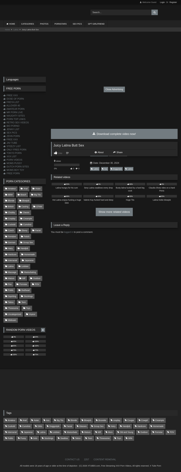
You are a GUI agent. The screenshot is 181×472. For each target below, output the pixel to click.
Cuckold (11, 224)
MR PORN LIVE (13, 112)
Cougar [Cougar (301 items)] (130, 420)
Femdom (12, 236)
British (11, 206)
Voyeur (32, 314)
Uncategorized (14, 314)
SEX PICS (77, 24)
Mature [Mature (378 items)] (87, 432)
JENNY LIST (11, 129)
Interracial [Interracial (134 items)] (12, 432)
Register (173, 2)
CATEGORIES (27, 24)
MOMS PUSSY (12, 163)
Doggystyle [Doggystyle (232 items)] (54, 426)
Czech (11, 230)
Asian (37, 188)
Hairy (10, 248)
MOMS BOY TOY (13, 170)
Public (11, 290)
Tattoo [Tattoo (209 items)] (78, 438)
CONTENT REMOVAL (105, 459)
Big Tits (37, 195)
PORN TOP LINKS (14, 119)
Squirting (12, 296)
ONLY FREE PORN (14, 149)
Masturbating (30, 272)
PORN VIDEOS (12, 160)
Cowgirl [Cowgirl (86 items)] (144, 420)
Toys (28, 308)
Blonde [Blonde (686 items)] (74, 420)
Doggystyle (116, 169)
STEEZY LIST (12, 146)
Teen (23, 302)
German (11, 242)
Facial (38, 230)
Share (118, 152)
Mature (11, 278)
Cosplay (11, 218)
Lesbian (24, 266)
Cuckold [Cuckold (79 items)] (11, 426)
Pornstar (23, 284)
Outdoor (36, 278)
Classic (26, 212)
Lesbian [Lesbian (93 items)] (56, 432)
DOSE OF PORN (13, 99)
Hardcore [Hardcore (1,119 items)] (141, 426)
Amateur (12, 188)
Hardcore (12, 254)
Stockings (28, 296)
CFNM (39, 206)
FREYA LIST (11, 102)
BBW (10, 195)
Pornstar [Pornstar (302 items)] (158, 432)
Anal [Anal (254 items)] (24, 420)
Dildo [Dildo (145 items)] (40, 426)
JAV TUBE (10, 143)
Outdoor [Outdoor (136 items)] (144, 432)
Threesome (13, 308)
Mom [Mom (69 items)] (110, 432)
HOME (12, 24)
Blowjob (25, 200)
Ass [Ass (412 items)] (47, 420)
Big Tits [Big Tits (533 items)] (60, 420)
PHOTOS (44, 24)
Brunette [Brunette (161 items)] (102, 420)
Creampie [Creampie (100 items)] (159, 420)
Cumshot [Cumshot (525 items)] (26, 426)
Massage (12, 272)
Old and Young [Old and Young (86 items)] (126, 432)
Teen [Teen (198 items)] (90, 438)
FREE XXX (10, 95)
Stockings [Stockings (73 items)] (48, 438)
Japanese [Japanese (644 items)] (28, 432)
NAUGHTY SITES (14, 116)
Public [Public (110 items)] (10, 438)
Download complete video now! (114, 133)
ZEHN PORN (11, 136)
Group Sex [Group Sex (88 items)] (99, 426)
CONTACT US (72, 459)
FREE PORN (11, 173)
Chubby (11, 212)
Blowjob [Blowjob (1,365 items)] (87, 420)
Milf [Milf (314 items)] (99, 432)
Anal (25, 188)
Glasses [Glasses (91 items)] (83, 426)
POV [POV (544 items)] (172, 432)
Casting (24, 206)
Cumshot (27, 224)
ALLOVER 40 (11, 105)
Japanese (29, 260)
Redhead (25, 290)
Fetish (26, 236)
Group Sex (28, 242)
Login (162, 2)
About (99, 152)
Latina (15, 30)
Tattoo (11, 302)
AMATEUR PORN (13, 109)
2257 (86, 459)
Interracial (12, 260)
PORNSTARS (60, 24)
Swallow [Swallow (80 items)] (64, 438)
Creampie (27, 218)
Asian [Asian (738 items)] (36, 420)
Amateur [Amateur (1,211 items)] (11, 420)
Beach (23, 195)
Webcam (12, 320)
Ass (104, 169)
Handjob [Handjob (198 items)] (126, 426)
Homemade (29, 254)
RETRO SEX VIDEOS (16, 122)
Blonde (11, 200)
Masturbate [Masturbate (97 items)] (72, 432)
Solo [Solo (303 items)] (35, 438)
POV (37, 284)
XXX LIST (10, 156)
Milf (23, 278)
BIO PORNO (11, 126)
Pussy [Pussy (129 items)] (23, 438)
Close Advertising (114, 89)
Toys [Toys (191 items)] (119, 438)
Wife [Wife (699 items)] (130, 438)
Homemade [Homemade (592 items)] (158, 426)
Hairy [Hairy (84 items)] (113, 426)
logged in (68, 232)
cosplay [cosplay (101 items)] (116, 420)
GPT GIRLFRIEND (96, 24)
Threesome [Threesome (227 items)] (104, 438)
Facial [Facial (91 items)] (69, 426)
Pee (10, 284)
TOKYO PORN (12, 153)
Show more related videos (114, 211)
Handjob (24, 248)
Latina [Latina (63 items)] (42, 432)
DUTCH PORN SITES (16, 166)
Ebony (24, 230)
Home (7, 30)
